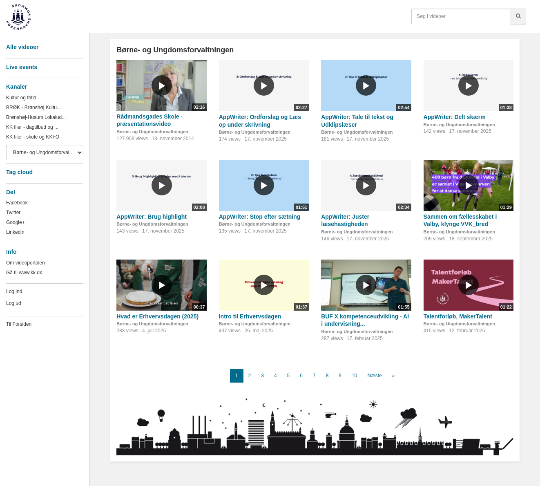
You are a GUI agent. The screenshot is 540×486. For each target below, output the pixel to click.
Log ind (14, 291)
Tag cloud (19, 172)
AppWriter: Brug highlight (151, 216)
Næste (374, 375)
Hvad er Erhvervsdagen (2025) (157, 316)
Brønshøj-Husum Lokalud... (36, 117)
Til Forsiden (18, 324)
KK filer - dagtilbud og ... (32, 127)
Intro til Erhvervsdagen (250, 316)
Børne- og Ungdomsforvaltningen (152, 131)
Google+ (15, 222)
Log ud (13, 303)
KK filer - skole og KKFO (32, 137)
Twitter (13, 212)
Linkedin (15, 232)
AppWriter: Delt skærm (455, 117)
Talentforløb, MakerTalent (458, 316)
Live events (21, 67)
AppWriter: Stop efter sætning (260, 216)
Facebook (17, 203)
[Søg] (518, 16)
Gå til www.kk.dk (24, 272)
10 (354, 375)
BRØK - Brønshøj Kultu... (33, 107)
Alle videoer (22, 47)
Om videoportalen (25, 263)
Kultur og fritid (21, 98)
